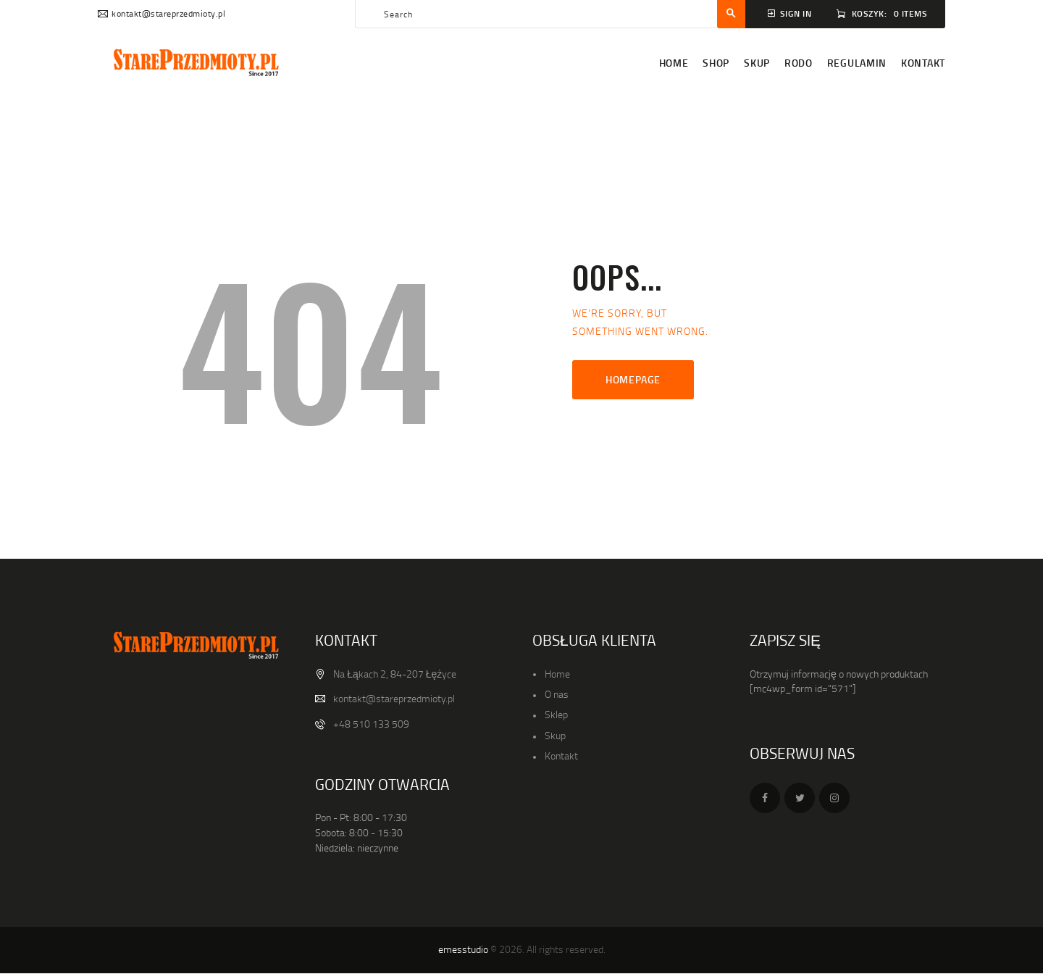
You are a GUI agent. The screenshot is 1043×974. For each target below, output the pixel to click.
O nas (557, 694)
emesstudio (463, 949)
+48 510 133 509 (371, 723)
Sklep (556, 714)
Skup (555, 735)
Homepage (633, 379)
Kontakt (561, 755)
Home (557, 673)
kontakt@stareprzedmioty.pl (394, 698)
